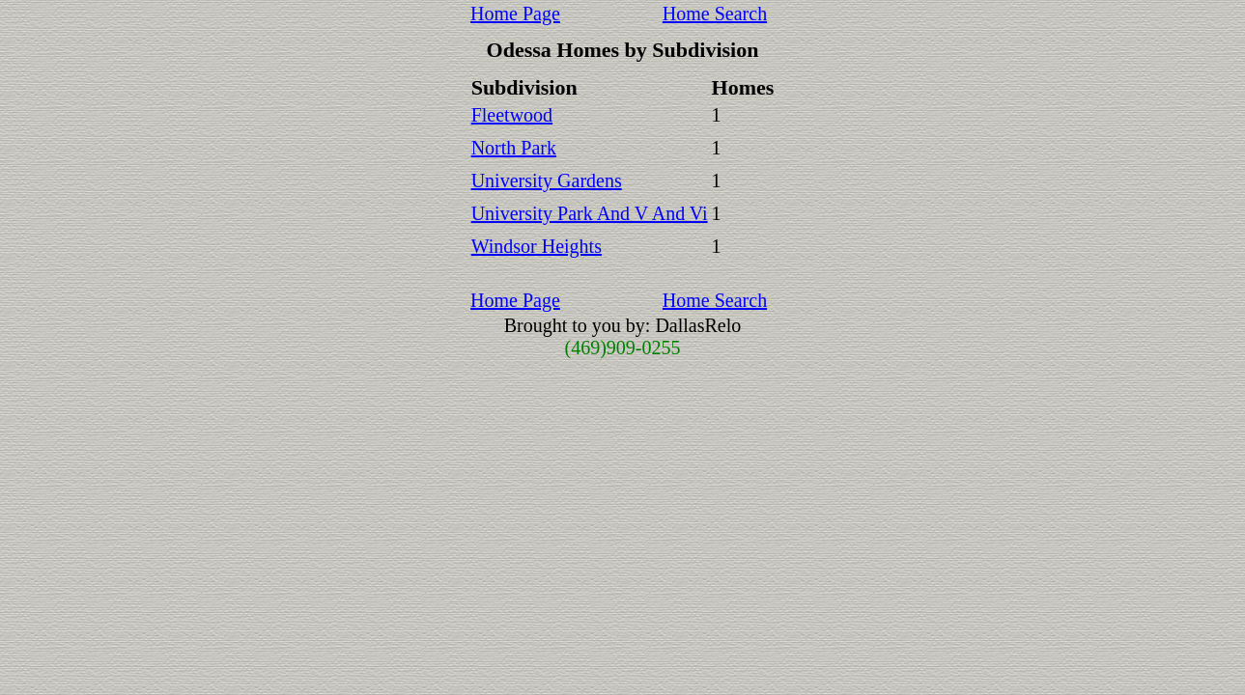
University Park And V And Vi (589, 213)
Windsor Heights (536, 246)
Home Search (715, 13)
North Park (513, 147)
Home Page (515, 13)
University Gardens (546, 180)
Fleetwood (511, 114)
